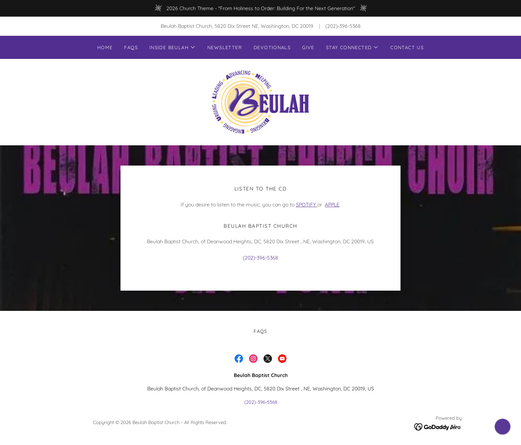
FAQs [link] (131, 47)
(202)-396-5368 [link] (343, 26)
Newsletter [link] (224, 47)
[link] (260, 101)
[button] (172, 47)
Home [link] (105, 47)
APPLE (332, 204)
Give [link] (308, 47)
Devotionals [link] (272, 47)
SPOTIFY (306, 204)
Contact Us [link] (407, 47)
